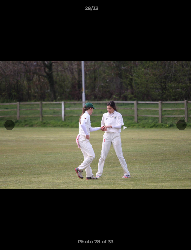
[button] (166, 10)
